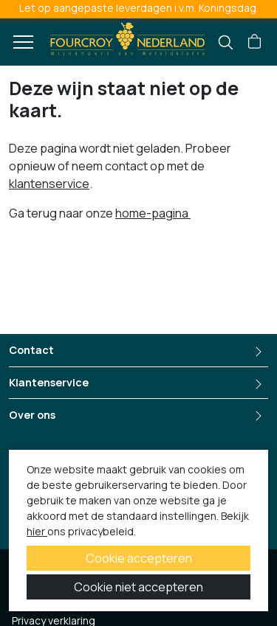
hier (37, 531)
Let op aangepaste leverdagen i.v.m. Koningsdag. (139, 8)
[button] (254, 42)
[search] (226, 42)
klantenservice (49, 183)
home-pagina (153, 213)
